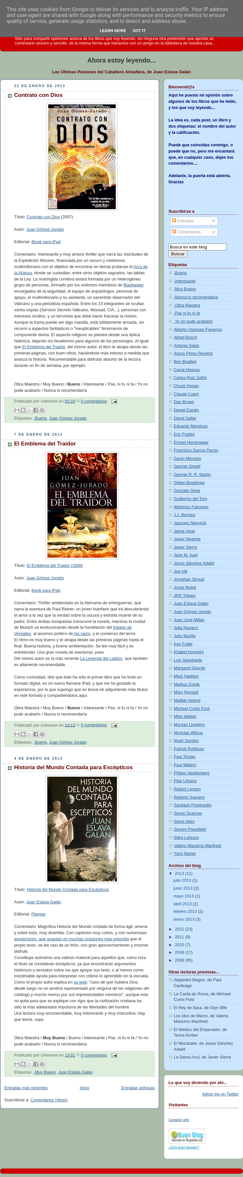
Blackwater (133, 285)
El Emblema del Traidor (43, 347)
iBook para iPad (46, 242)
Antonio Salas (186, 345)
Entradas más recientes (26, 1088)
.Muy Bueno (45, 1072)
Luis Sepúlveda (188, 660)
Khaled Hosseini (189, 652)
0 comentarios (94, 401)
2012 (180, 929)
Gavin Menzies (187, 458)
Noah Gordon (186, 740)
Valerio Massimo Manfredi (197, 845)
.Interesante (185, 281)
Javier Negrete (187, 539)
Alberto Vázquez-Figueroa (198, 329)
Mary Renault (186, 692)
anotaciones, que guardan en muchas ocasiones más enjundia (71, 939)
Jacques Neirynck (190, 523)
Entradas (183, 221)
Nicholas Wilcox (188, 733)
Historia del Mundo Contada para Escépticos (73, 767)
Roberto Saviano (189, 797)
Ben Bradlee (185, 361)
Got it (139, 30)
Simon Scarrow (188, 813)
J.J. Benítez (184, 515)
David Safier (185, 418)
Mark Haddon (186, 676)
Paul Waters (185, 765)
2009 (180, 952)
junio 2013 (183, 888)
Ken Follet (183, 644)
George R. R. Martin (192, 474)
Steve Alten (184, 821)
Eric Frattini (184, 434)
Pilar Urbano (185, 781)
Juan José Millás (189, 620)
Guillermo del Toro (190, 499)
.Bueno (40, 418)
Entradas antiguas (138, 1088)
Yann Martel (185, 853)
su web (80, 982)
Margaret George (189, 668)
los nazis (81, 633)
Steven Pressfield (190, 829)
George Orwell (187, 466)
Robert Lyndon (187, 789)
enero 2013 (184, 919)
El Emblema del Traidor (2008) (55, 565)
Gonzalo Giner (187, 490)
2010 (180, 945)
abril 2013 (183, 904)
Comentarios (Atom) (49, 1100)
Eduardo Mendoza (191, 426)
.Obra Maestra (187, 305)
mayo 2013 (184, 896)
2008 (180, 960)
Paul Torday (184, 756)
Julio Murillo (185, 636)
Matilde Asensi (187, 700)
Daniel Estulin (186, 410)
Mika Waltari (185, 716)
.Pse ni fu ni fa (187, 313)
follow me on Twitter (220, 1094)
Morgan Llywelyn (189, 724)
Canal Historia (187, 370)
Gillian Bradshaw (189, 482)
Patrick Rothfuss (189, 749)
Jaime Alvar (184, 531)
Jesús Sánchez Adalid (194, 563)
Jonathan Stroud (189, 579)
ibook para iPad (46, 590)
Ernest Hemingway (191, 442)
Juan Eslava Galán (43, 902)
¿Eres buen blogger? (183, 1147)
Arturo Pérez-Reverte (193, 353)
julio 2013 (182, 880)
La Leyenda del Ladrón (101, 658)
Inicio (84, 1088)
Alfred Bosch (185, 337)
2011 (180, 937)
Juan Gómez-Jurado (45, 229)
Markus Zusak (187, 684)
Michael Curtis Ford (192, 708)
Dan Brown (184, 402)
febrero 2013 (185, 911)
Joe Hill (180, 571)
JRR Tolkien (185, 595)
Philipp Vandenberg (192, 773)
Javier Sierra (185, 547)
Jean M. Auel (186, 555)
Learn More (113, 30)
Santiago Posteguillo (192, 805)
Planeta (39, 914)
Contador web (178, 1120)
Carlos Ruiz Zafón (190, 377)
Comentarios (186, 232)
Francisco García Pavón (196, 450)
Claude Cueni (186, 394)
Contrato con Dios (38, 95)
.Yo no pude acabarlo (193, 321)
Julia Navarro (186, 627)
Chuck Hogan (186, 386)
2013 (180, 873)
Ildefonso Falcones (191, 507)
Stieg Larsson (186, 837)
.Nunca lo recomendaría (196, 297)
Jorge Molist (185, 587)
